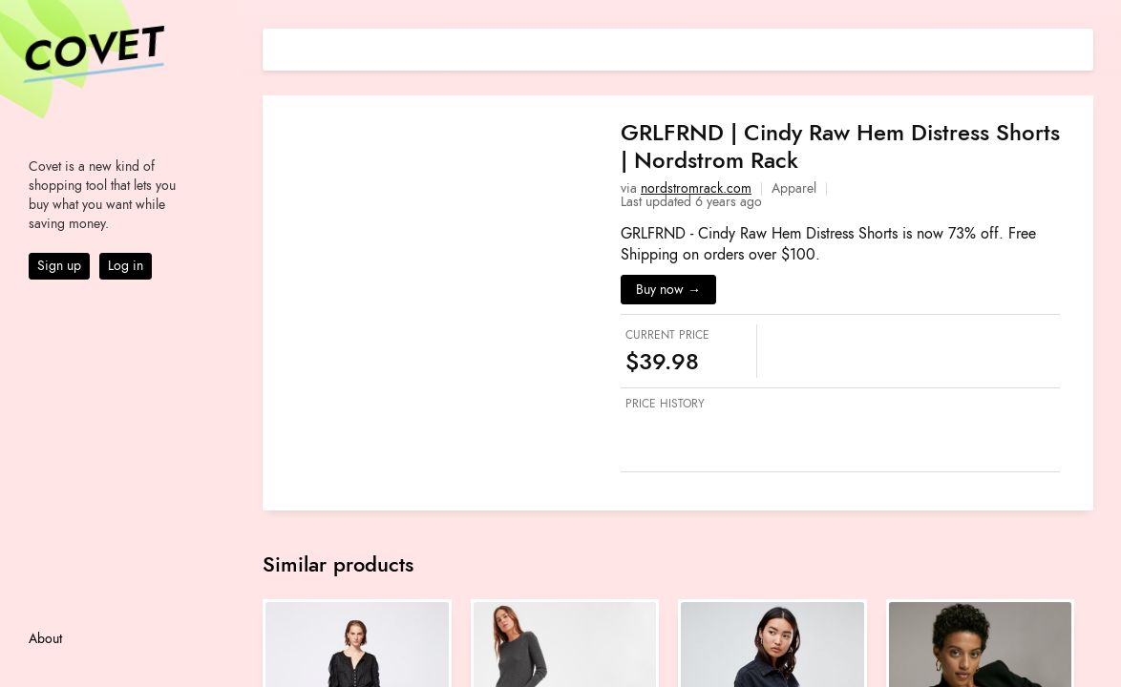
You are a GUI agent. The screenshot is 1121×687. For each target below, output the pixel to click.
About (45, 639)
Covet (91, 51)
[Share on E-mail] (1079, 47)
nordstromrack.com (696, 188)
